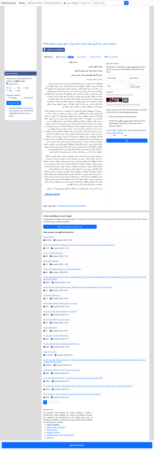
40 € (10, 91)
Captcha (109, 92)
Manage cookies (53, 432)
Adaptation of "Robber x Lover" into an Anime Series (61, 370)
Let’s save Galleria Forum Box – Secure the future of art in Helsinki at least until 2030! (73, 378)
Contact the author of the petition (71, 206)
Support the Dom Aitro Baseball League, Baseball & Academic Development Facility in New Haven (77, 287)
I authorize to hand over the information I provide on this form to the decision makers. (127, 123)
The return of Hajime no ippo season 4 (56, 319)
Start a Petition (36, 3)
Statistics (82, 57)
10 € (18, 88)
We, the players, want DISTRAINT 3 (56, 336)
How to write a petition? (56, 427)
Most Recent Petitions (53, 3)
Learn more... (12, 84)
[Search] (108, 3)
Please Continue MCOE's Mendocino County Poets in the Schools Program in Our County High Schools (79, 245)
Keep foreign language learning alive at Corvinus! (60, 303)
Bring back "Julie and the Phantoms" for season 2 (60, 311)
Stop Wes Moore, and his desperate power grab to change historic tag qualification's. (72, 394)
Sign (127, 140)
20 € (27, 88)
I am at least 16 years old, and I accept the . (126, 131)
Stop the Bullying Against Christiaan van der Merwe (61, 344)
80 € (18, 91)
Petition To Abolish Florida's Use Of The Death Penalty (62, 269)
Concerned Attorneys (50, 328)
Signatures (65, 57)
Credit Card (28, 98)
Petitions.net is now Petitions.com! (60, 435)
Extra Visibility (111, 57)
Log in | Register (71, 3)
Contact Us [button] (85, 3)
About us (50, 437)
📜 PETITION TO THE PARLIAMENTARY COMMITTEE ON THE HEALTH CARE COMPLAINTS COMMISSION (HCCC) (88, 386)
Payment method (13, 95)
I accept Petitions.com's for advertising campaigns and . (21, 112)
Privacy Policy (95, 57)
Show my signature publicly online (122, 116)
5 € (10, 88)
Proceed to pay (14, 103)
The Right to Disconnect (51, 295)
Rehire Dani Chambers (51, 261)
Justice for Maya (49, 237)
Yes (114, 135)
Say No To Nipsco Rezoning (53, 253)
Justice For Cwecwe (50, 352)
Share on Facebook (53, 50)
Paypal (14, 98)
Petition (48, 57)
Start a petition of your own (70, 227)
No (126, 135)
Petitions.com (8, 2)
